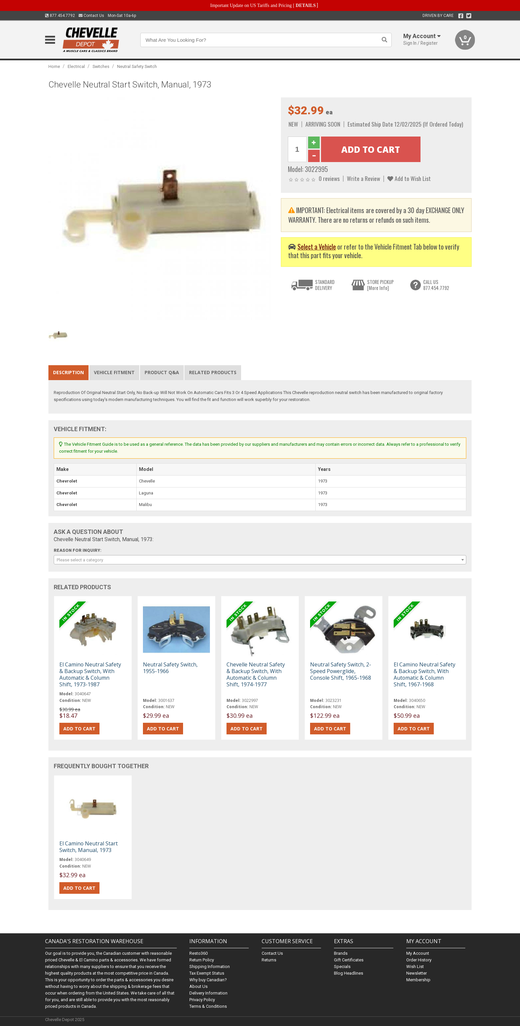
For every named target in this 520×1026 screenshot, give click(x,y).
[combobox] (260, 559)
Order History (418, 959)
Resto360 (198, 953)
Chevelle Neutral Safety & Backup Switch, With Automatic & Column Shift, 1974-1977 (256, 674)
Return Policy (201, 959)
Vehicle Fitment (114, 372)
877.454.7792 (60, 15)
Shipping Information (209, 966)
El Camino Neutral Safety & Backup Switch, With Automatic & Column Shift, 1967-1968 (424, 674)
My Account (417, 953)
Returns (269, 959)
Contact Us (91, 15)
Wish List (415, 966)
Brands (341, 953)
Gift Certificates (348, 959)
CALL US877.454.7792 (436, 284)
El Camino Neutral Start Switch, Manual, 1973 (88, 847)
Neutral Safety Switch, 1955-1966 (170, 668)
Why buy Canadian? (208, 979)
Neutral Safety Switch (137, 66)
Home (54, 66)
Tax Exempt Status (206, 973)
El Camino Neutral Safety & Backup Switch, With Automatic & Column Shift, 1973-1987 (90, 674)
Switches (101, 66)
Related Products (212, 372)
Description (68, 372)
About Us (198, 986)
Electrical (76, 66)
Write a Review (363, 178)
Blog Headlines (348, 973)
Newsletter (416, 973)
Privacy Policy (202, 999)
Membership (418, 979)
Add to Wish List (409, 178)
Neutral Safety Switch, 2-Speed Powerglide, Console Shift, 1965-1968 (340, 671)
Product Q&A (162, 372)
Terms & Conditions (208, 1006)
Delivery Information (208, 993)
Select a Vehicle (316, 247)
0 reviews (329, 178)
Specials (342, 966)
